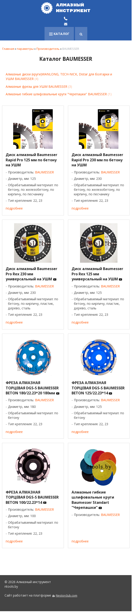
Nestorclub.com (66, 595)
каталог (59, 34)
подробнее (14, 208)
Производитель (48, 49)
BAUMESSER (44, 172)
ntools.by (11, 586)
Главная (8, 49)
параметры (25, 49)
